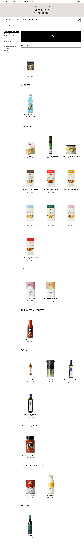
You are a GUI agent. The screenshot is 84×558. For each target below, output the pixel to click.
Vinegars (7, 52)
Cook (17, 20)
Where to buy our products (26, 1)
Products (8, 20)
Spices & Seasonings (10, 46)
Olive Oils (7, 44)
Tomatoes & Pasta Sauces (9, 49)
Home (5, 26)
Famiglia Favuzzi (9, 36)
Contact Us (6, 1)
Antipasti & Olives (10, 31)
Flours (6, 38)
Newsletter (14, 1)
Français (78, 1)
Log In (73, 1)
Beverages (7, 33)
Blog (24, 20)
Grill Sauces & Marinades (8, 41)
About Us (33, 20)
